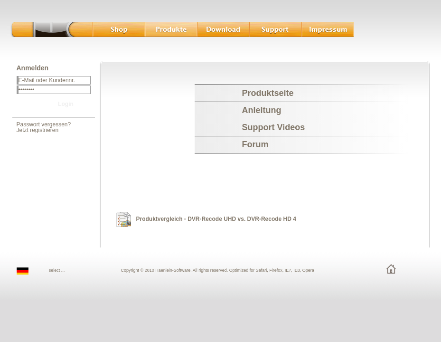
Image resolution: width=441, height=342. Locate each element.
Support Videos (273, 127)
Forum (255, 144)
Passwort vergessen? (44, 124)
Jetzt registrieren (38, 130)
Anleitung (261, 110)
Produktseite (268, 93)
